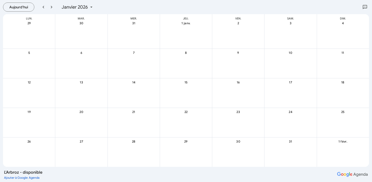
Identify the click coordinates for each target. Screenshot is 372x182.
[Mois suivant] (51, 7)
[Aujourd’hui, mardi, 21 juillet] (18, 7)
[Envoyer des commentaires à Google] (365, 7)
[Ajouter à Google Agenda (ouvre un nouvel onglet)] (21, 177)
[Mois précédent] (43, 7)
